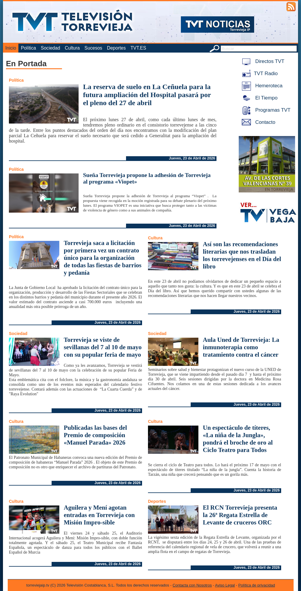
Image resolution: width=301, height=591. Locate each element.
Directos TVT (262, 61)
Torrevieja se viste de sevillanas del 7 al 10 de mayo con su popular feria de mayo (103, 347)
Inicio (10, 47)
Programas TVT (265, 110)
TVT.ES (138, 47)
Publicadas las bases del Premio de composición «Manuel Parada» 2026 (95, 435)
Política (28, 47)
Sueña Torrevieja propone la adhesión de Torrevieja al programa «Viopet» (147, 178)
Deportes (116, 47)
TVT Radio (259, 73)
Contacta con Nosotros (192, 585)
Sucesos (93, 47)
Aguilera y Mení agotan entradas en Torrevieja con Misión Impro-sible (99, 515)
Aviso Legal (225, 585)
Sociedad (50, 47)
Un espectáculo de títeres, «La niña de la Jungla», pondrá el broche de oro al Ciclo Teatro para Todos (238, 438)
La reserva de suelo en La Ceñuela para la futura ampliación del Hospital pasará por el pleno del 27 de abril (147, 95)
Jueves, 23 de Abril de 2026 (192, 158)
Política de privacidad (256, 585)
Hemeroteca (261, 86)
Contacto (257, 122)
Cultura (72, 47)
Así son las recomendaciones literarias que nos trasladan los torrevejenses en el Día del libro (242, 255)
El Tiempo (259, 98)
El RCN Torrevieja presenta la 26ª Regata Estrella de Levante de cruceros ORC (240, 515)
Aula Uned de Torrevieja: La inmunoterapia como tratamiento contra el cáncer (241, 347)
